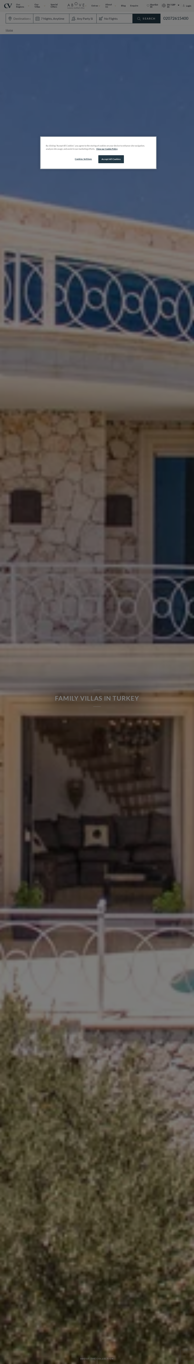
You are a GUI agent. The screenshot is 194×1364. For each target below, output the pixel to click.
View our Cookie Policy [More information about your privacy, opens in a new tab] (107, 149)
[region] (98, 152)
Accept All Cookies (111, 159)
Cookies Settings (83, 159)
